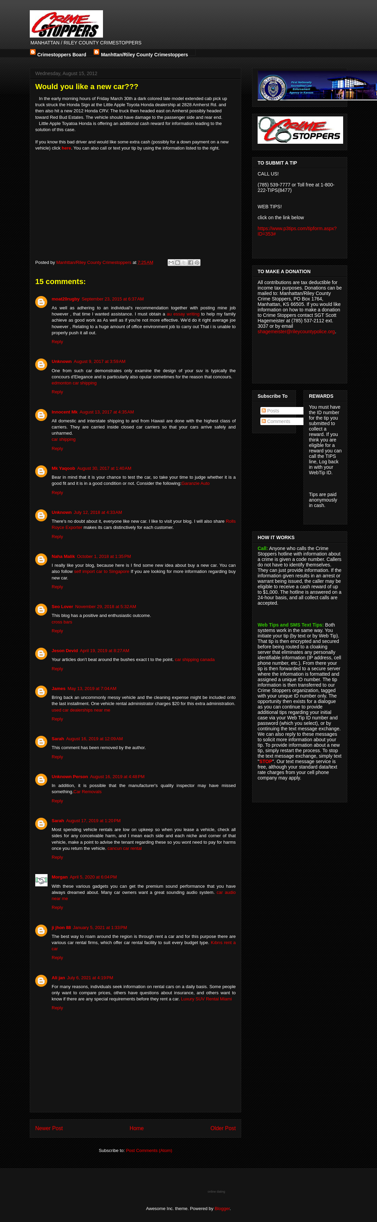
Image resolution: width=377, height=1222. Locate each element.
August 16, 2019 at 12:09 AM (94, 738)
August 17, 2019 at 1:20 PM (93, 820)
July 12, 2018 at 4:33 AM (98, 512)
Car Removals (88, 791)
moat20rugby (66, 298)
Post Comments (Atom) (149, 1150)
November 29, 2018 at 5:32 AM (105, 606)
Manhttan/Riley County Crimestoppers (144, 54)
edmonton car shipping (74, 382)
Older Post (223, 1128)
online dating (216, 1191)
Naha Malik (63, 556)
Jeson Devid (65, 650)
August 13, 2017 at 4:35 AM (107, 412)
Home (137, 1128)
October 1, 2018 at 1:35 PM (104, 556)
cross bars (62, 621)
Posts (270, 410)
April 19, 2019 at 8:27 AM (104, 650)
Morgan (60, 877)
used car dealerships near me (81, 710)
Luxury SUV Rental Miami (206, 998)
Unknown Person (70, 776)
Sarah (58, 738)
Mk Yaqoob (63, 468)
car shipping (64, 439)
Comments (276, 421)
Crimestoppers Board (61, 54)
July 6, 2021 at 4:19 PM (90, 977)
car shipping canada (194, 659)
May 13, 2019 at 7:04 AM (91, 688)
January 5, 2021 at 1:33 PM (100, 927)
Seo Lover (62, 606)
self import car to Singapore (101, 571)
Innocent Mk (65, 412)
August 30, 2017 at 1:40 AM (104, 468)
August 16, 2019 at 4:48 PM (117, 776)
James (58, 688)
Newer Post (49, 1128)
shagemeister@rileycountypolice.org (296, 331)
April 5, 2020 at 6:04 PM (93, 877)
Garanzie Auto (195, 483)
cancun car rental (124, 848)
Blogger (222, 1208)
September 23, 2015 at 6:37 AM (113, 298)
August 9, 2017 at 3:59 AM (100, 361)
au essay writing (183, 314)
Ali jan (58, 977)
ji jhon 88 (61, 927)
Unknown (62, 361)
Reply (57, 341)
